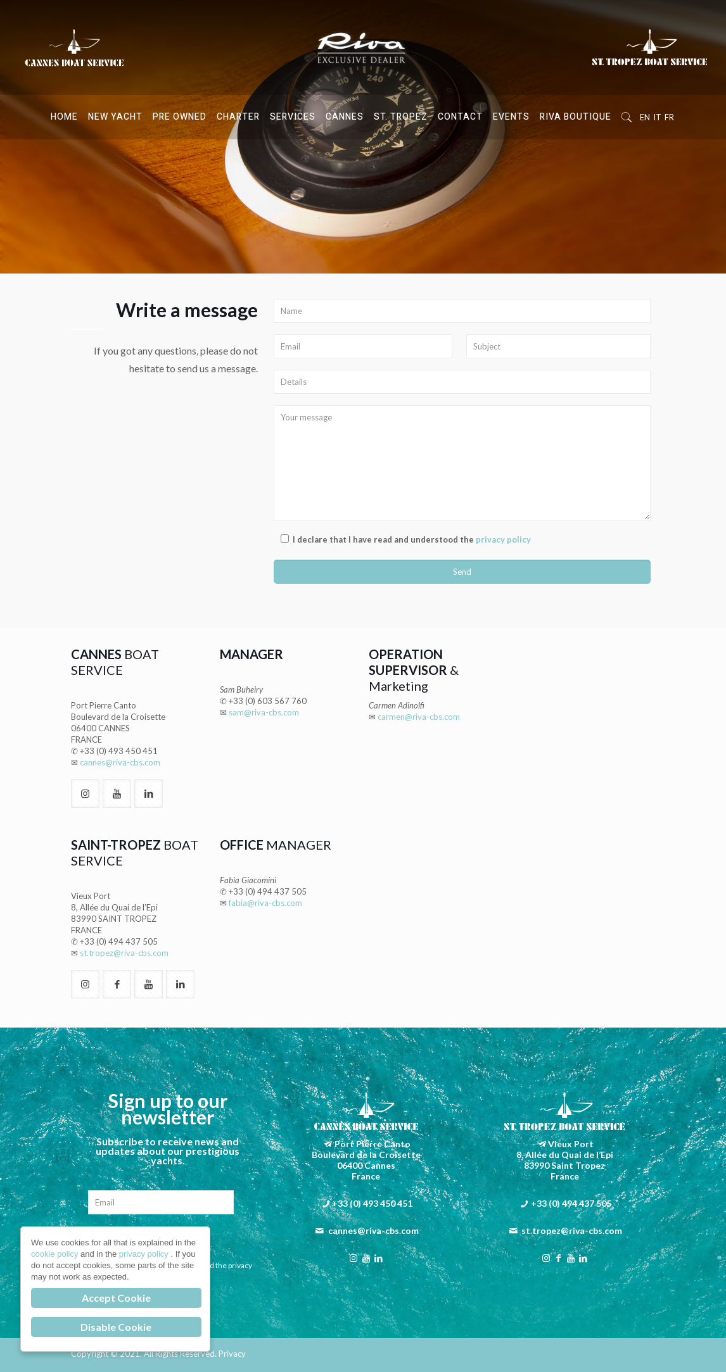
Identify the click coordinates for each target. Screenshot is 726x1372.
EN (645, 117)
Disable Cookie (115, 1327)
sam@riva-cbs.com (264, 712)
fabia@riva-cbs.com (265, 903)
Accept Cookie (116, 1298)
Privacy (232, 1354)
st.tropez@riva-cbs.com (124, 953)
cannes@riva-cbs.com (120, 762)
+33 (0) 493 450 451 (119, 751)
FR (669, 117)
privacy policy (503, 539)
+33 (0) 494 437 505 (119, 941)
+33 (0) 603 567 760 (268, 701)
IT (657, 117)
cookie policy (55, 1254)
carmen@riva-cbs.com (419, 717)
